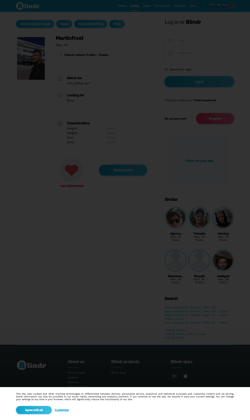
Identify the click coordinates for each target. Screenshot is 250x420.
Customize (62, 410)
